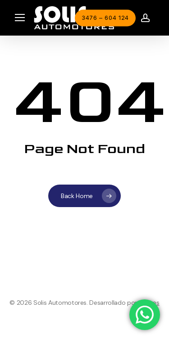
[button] (20, 18)
